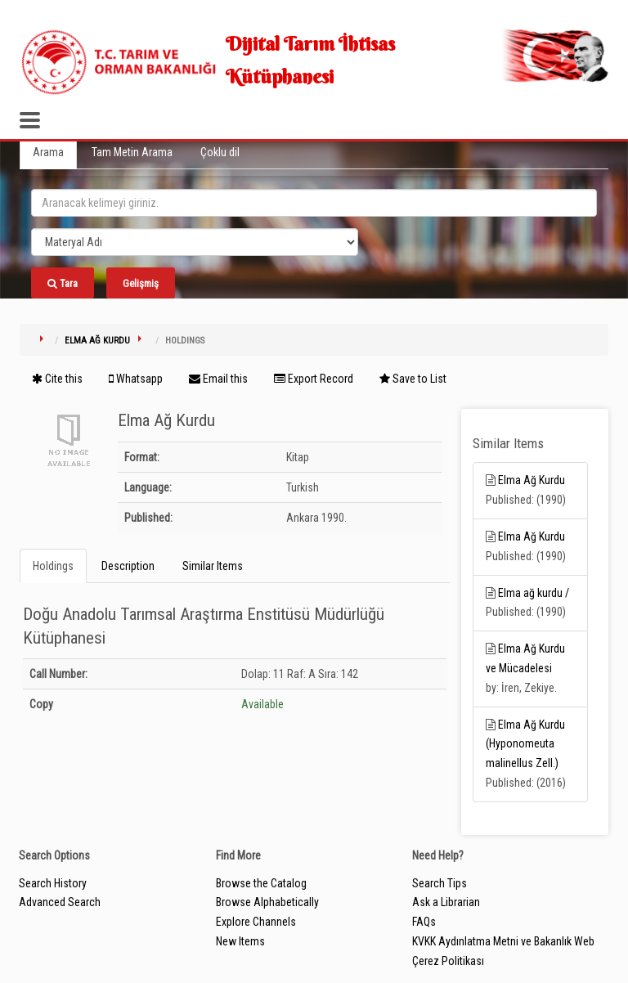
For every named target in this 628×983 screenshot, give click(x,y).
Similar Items (212, 565)
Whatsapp (136, 378)
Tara (62, 283)
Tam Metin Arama (132, 152)
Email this (218, 378)
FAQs (424, 921)
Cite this (57, 378)
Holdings (53, 565)
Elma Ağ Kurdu (97, 340)
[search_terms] (314, 203)
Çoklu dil (220, 152)
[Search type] (194, 242)
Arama (48, 152)
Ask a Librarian (446, 902)
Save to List (412, 378)
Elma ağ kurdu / (533, 592)
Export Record (313, 378)
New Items (240, 941)
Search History (53, 883)
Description (128, 565)
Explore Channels (256, 921)
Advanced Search (60, 902)
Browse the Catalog (261, 883)
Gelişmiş (141, 283)
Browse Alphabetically (267, 902)
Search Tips (439, 883)
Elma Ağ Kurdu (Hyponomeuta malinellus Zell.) (525, 744)
